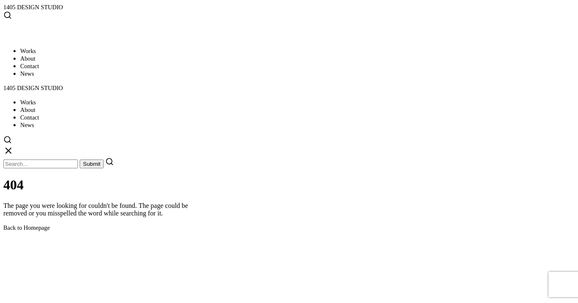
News (27, 73)
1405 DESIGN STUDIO (33, 7)
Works (28, 51)
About (27, 58)
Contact (29, 66)
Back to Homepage (26, 227)
